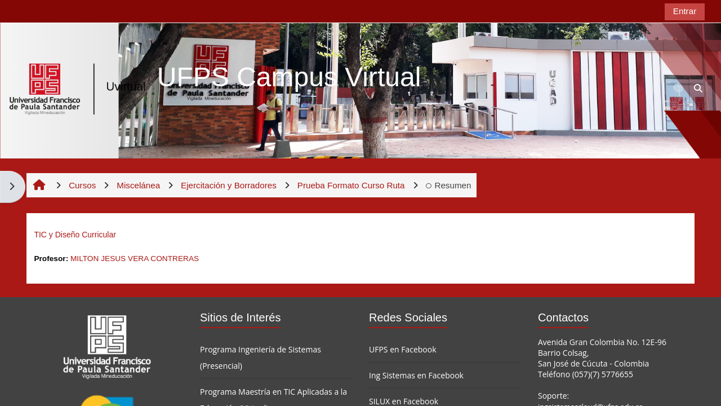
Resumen (448, 185)
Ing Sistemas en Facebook (416, 375)
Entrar (684, 11)
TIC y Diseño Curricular (74, 234)
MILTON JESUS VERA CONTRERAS (134, 258)
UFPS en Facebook (403, 349)
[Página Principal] (77, 90)
